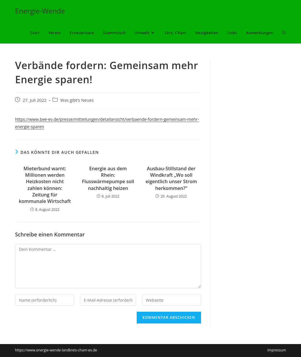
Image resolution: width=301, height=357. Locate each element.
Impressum (276, 350)
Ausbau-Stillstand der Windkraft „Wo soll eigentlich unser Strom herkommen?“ (171, 178)
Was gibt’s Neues (77, 100)
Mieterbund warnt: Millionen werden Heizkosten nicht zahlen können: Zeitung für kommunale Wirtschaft (45, 185)
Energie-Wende (40, 11)
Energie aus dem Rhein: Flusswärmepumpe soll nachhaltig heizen (108, 178)
